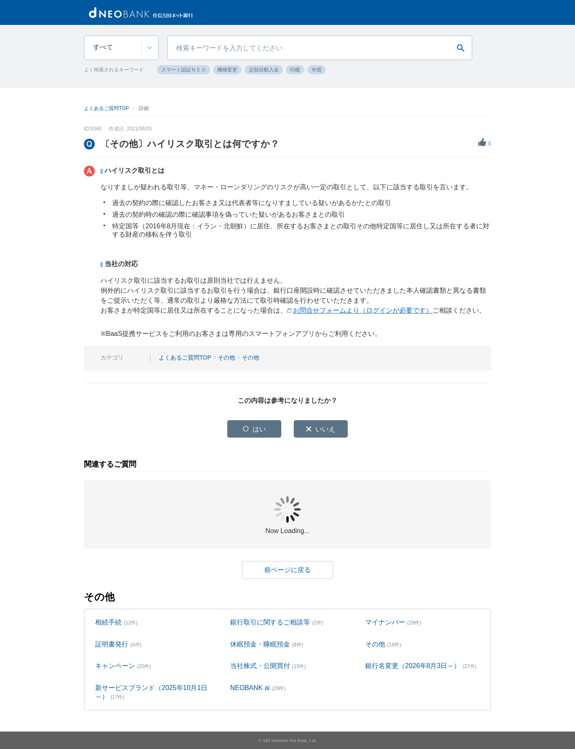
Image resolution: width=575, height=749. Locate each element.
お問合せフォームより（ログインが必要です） (362, 310)
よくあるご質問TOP (106, 108)
